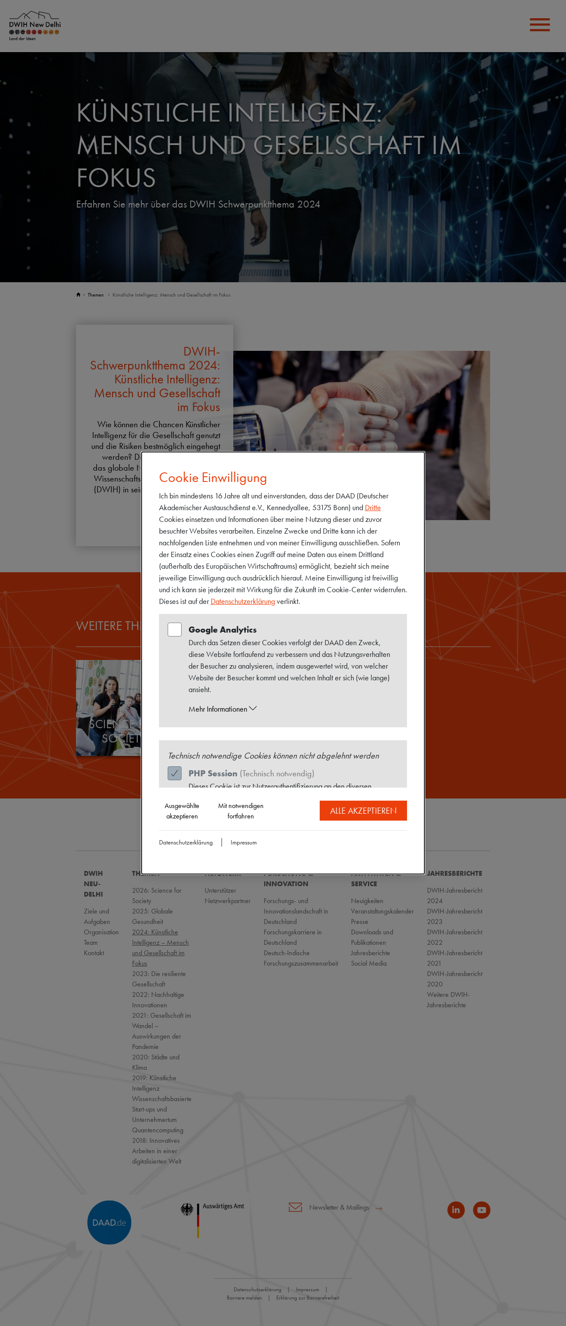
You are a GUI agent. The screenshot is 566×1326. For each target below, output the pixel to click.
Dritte (373, 507)
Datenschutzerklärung (243, 601)
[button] (291, 709)
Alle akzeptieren (363, 810)
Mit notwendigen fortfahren (241, 811)
